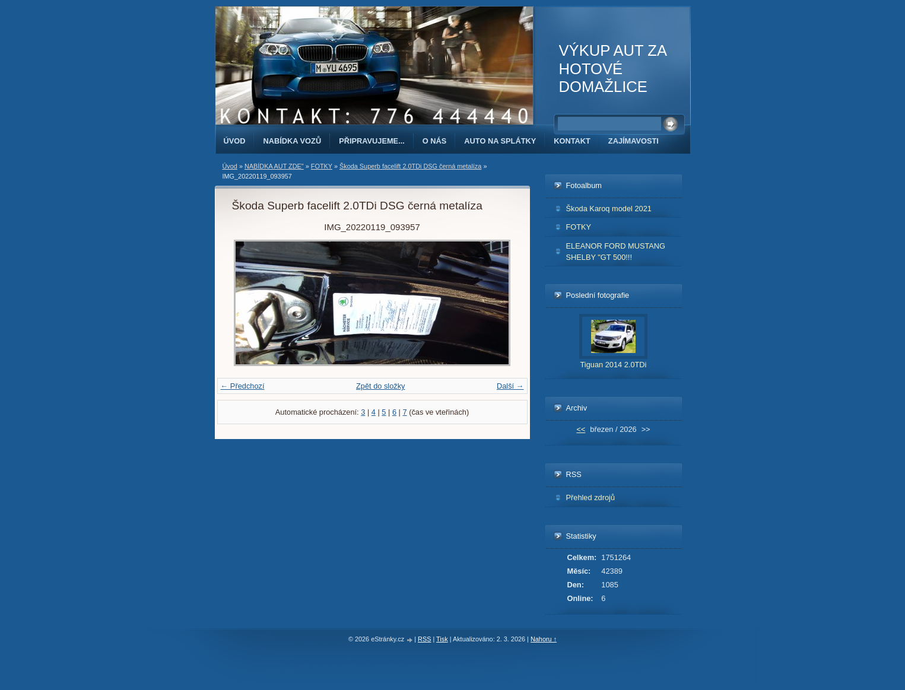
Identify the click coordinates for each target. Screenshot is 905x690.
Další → (510, 385)
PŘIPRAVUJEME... (372, 140)
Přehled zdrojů (590, 497)
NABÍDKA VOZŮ (292, 140)
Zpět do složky (380, 385)
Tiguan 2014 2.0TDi (613, 364)
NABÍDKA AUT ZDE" (274, 166)
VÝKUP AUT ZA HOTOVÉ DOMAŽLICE (612, 68)
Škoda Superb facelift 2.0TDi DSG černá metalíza (410, 166)
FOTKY (321, 166)
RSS (424, 639)
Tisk (442, 639)
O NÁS (435, 140)
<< (580, 429)
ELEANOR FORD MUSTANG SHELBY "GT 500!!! (616, 251)
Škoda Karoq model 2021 (609, 208)
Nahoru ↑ (544, 639)
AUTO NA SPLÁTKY (500, 140)
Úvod (235, 140)
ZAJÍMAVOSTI (633, 140)
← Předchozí (243, 385)
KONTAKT (572, 140)
